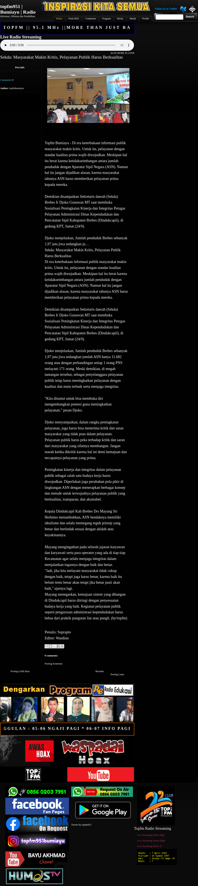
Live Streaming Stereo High (151, 840)
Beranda (100, 671)
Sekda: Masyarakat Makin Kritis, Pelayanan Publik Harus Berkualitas (61, 57)
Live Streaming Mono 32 (149, 846)
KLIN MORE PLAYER (122, 53)
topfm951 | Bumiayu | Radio (18, 9)
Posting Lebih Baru (20, 671)
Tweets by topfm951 (81, 824)
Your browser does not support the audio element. (67, 45)
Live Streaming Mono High (150, 835)
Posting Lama (117, 674)
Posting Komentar (54, 663)
